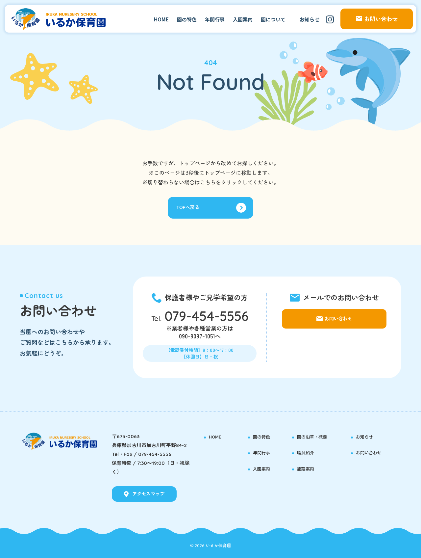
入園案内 (243, 19)
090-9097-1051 (197, 338)
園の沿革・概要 (316, 436)
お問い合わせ (372, 452)
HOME (161, 19)
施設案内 (308, 468)
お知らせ (309, 19)
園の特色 (187, 19)
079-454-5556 (206, 317)
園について (273, 19)
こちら (208, 182)
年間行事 (215, 19)
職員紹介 (308, 452)
